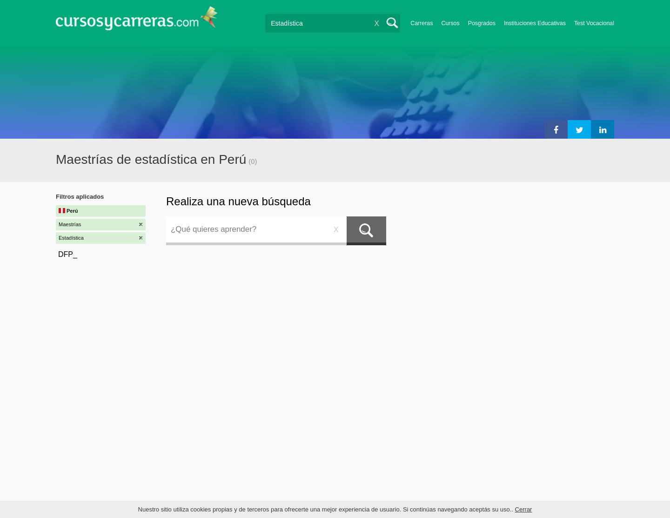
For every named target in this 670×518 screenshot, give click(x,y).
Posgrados (482, 23)
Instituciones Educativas (535, 23)
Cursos (450, 23)
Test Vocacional (594, 23)
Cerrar (523, 509)
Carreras (421, 23)
